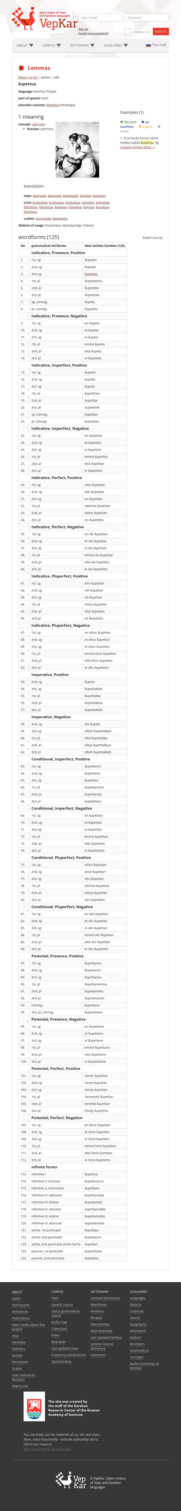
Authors (135, 1337)
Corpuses (137, 1311)
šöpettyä (53, 105)
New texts (58, 1342)
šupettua (30, 212)
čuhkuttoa (56, 202)
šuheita (85, 196)
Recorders (137, 1344)
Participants (20, 1305)
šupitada (99, 196)
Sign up (83, 29)
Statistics (18, 1349)
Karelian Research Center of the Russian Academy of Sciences (74, 1410)
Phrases (96, 1318)
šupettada (60, 218)
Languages (138, 1298)
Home (16, 1298)
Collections (59, 1329)
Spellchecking (61, 1361)
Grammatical (139, 1350)
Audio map (59, 1322)
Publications (21, 1318)
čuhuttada (43, 218)
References (20, 1311)
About (17, 1292)
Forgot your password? (93, 33)
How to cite (20, 1386)
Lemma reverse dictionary (102, 1346)
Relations (97, 1311)
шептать (38, 124)
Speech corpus (62, 1304)
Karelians (19, 1342)
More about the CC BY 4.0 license (47, 1449)
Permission (20, 1362)
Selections (98, 1355)
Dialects (135, 1304)
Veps (15, 1336)
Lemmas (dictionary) (105, 1298)
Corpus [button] (52, 45)
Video (55, 1335)
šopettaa (61, 207)
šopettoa (75, 207)
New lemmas (100, 1324)
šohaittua (46, 207)
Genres (135, 1318)
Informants (138, 1331)
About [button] (25, 45)
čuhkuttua (72, 202)
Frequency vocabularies (68, 1355)
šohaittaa (102, 202)
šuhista (88, 207)
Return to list (27, 77)
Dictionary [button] (82, 45)
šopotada (54, 196)
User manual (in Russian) (23, 1377)
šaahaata (39, 196)
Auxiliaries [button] (116, 45)
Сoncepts (136, 1357)
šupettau (91, 274)
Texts (55, 1298)
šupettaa (102, 207)
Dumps (17, 1355)
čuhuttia (88, 202)
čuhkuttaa (40, 202)
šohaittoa (30, 207)
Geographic (138, 1324)
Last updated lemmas (106, 1337)
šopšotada (70, 196)
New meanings (101, 1331)
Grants (17, 1368)
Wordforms (99, 1304)
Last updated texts (64, 1348)
